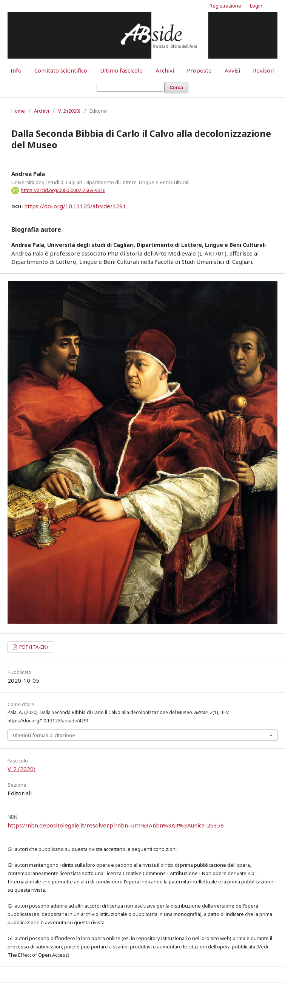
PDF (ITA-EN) (33, 646)
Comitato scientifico (60, 70)
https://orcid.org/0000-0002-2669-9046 (63, 190)
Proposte (199, 70)
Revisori (263, 70)
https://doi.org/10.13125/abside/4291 (75, 206)
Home (18, 110)
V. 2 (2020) (69, 110)
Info (16, 70)
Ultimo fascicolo (121, 70)
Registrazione (225, 5)
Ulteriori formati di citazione (44, 735)
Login (256, 5)
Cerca (176, 87)
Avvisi (232, 70)
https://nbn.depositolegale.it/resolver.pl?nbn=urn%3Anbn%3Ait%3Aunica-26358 (116, 825)
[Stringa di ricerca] (130, 88)
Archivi (165, 70)
